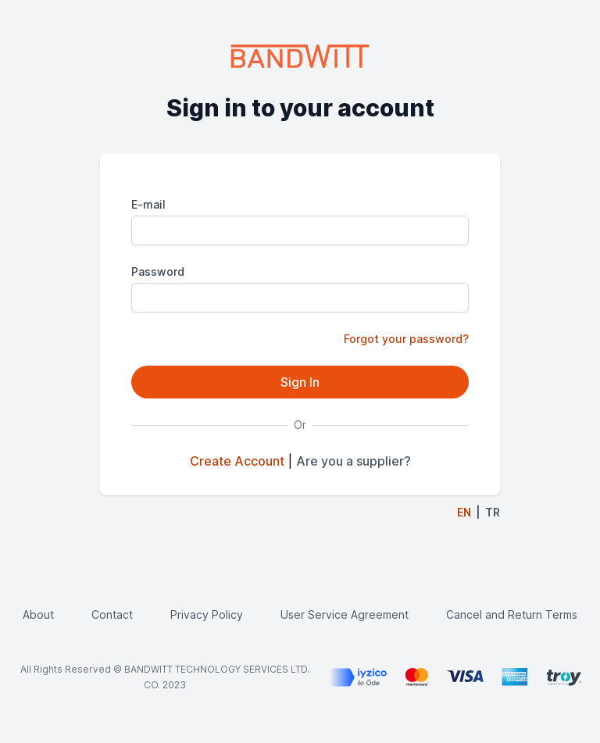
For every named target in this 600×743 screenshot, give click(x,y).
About (38, 614)
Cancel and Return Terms (511, 614)
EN (464, 512)
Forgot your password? (406, 338)
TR (492, 512)
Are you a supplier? (353, 461)
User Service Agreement (344, 614)
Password (157, 271)
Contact (112, 614)
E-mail (148, 204)
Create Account (237, 461)
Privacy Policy (206, 614)
